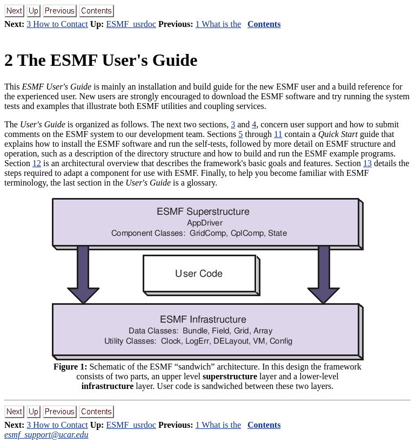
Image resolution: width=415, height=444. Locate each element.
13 (367, 163)
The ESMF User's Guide (100, 60)
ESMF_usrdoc (131, 24)
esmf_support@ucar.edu (46, 434)
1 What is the (218, 24)
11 (278, 134)
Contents (263, 24)
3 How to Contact (57, 24)
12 (36, 163)
